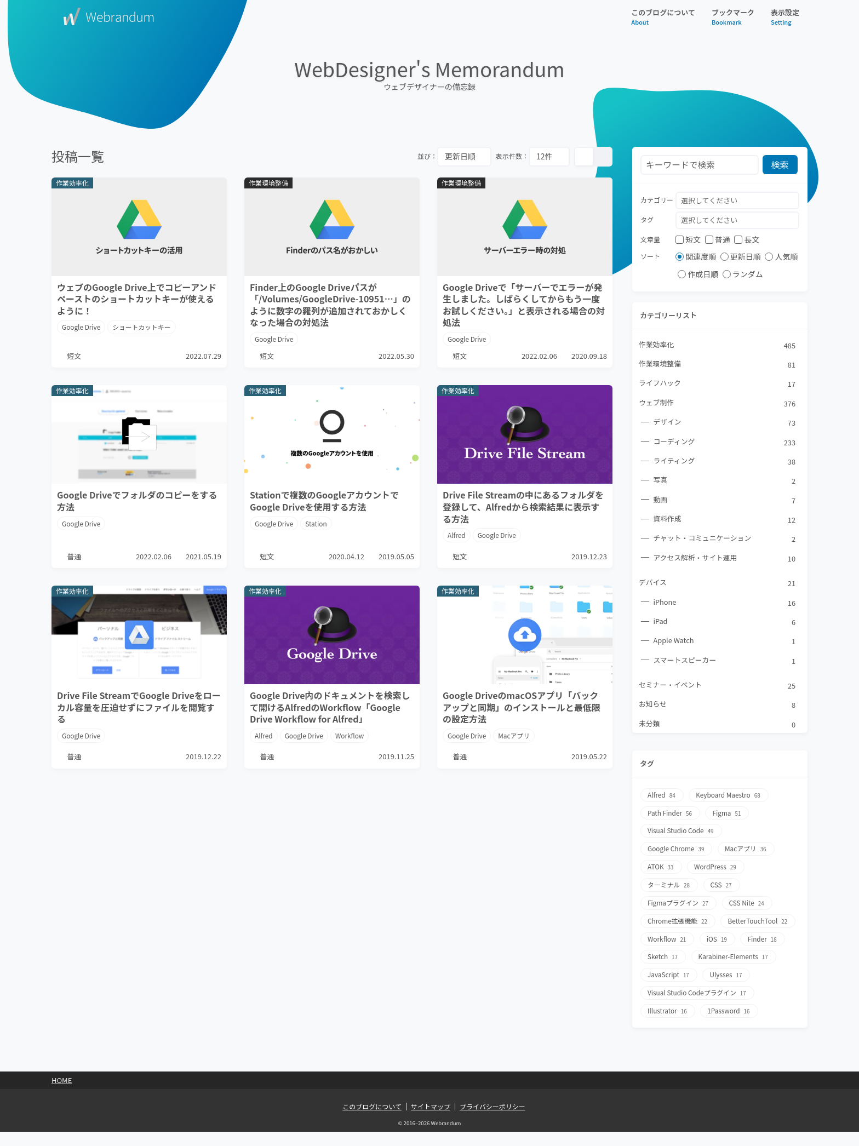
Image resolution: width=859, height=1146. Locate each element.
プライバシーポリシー (492, 1120)
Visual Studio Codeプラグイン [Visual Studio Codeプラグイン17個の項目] (698, 1007)
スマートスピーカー (725, 662)
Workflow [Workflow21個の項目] (749, 937)
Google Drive (81, 326)
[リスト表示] (602, 156)
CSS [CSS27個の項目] (722, 885)
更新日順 (740, 256)
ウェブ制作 (718, 404)
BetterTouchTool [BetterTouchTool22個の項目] (678, 937)
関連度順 (695, 256)
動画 (725, 501)
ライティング (725, 462)
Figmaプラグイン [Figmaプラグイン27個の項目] (679, 902)
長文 (746, 239)
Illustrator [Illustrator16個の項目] (668, 1025)
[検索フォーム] (699, 165)
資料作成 (725, 520)
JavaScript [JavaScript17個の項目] (760, 972)
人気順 (781, 256)
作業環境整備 (718, 365)
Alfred (457, 536)
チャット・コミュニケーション (725, 540)
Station (317, 524)
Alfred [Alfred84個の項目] (662, 797)
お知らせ (718, 707)
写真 (725, 481)
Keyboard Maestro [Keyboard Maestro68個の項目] (729, 797)
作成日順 (698, 274)
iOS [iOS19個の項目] (658, 955)
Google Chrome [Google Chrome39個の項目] (677, 850)
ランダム (743, 274)
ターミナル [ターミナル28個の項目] (669, 885)
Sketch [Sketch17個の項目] (755, 955)
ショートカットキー (142, 326)
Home (61, 1094)
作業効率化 (718, 345)
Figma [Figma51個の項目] (728, 815)
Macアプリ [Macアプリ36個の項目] (747, 850)
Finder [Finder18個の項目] (704, 955)
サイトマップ (430, 1120)
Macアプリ (515, 745)
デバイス (718, 584)
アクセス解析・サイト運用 (725, 559)
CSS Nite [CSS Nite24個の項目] (748, 902)
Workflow (350, 745)
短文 (688, 239)
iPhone (725, 604)
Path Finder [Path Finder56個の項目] (671, 815)
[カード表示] (584, 156)
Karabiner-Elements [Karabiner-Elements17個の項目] (683, 972)
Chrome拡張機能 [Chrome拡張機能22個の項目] (678, 920)
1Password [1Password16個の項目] (730, 1025)
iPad (725, 623)
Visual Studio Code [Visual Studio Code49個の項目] (681, 832)
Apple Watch (725, 643)
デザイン (725, 423)
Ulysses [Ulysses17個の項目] (665, 990)
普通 (717, 239)
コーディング (725, 443)
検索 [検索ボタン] (780, 164)
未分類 (718, 726)
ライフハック (718, 384)
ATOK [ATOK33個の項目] (661, 867)
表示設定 (785, 16)
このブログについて (663, 16)
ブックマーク (733, 16)
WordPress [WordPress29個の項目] (716, 867)
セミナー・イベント (718, 687)
